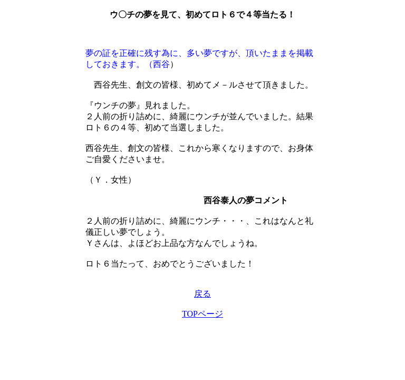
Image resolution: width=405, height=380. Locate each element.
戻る (202, 293)
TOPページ (202, 313)
